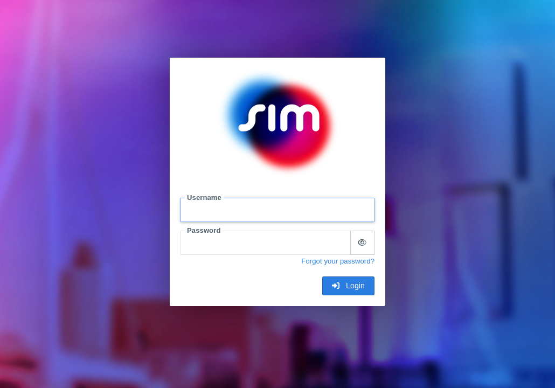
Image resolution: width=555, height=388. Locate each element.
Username (204, 197)
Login (348, 285)
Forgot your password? (337, 261)
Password (203, 230)
